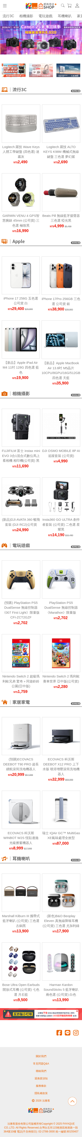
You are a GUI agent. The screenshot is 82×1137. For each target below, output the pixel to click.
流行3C (8, 16)
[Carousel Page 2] (34, 46)
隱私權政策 (41, 1093)
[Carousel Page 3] (39, 46)
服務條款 (41, 1085)
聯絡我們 (41, 1071)
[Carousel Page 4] (43, 46)
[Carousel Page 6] (53, 46)
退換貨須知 (41, 1078)
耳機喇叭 (65, 16)
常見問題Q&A (41, 1063)
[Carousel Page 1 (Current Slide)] (29, 45)
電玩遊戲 (45, 16)
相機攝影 (26, 16)
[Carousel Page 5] (48, 46)
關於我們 (41, 1056)
